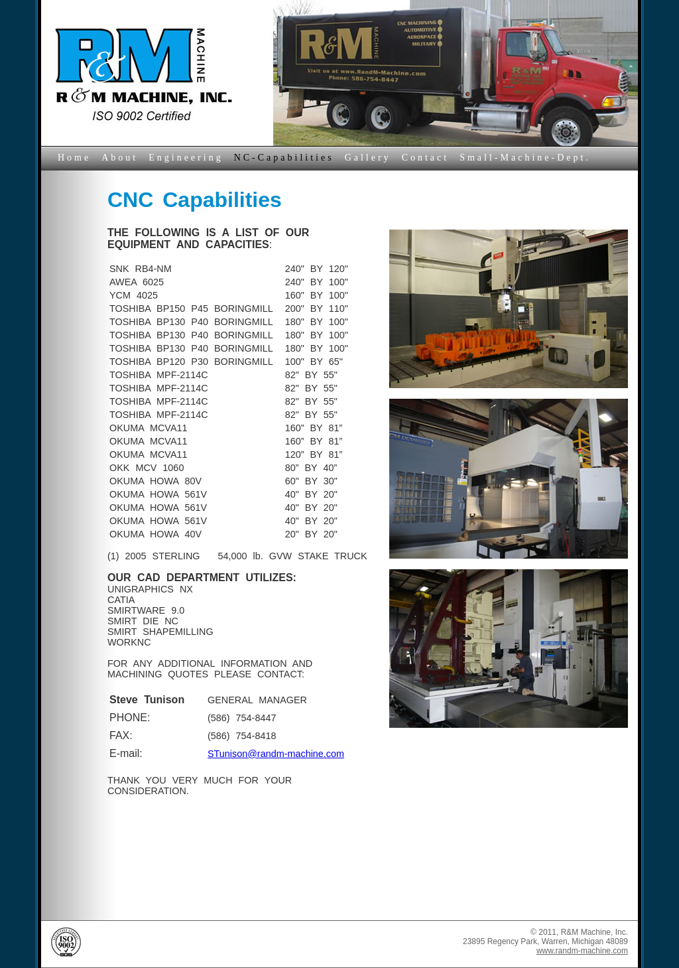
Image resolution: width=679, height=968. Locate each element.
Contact (426, 158)
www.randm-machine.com (582, 950)
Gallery (368, 158)
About (119, 158)
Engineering (186, 158)
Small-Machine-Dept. (525, 158)
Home (74, 158)
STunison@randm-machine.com (276, 753)
